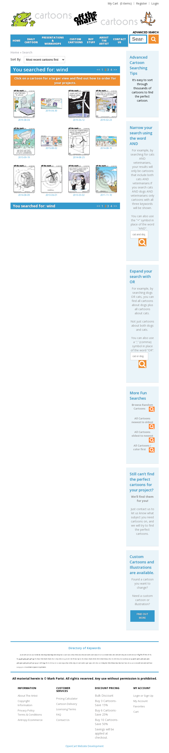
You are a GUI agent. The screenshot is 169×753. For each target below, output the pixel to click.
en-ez (134, 654)
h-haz (38, 659)
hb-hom (44, 659)
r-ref (40, 663)
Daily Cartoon (31, 40)
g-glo (21, 659)
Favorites (139, 706)
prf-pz (32, 663)
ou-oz (128, 659)
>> (115, 69)
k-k (68, 659)
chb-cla (78, 654)
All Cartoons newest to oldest (143, 420)
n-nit (114, 659)
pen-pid (140, 659)
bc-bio (41, 654)
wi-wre (144, 663)
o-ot (124, 659)
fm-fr (147, 654)
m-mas (85, 659)
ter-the (108, 663)
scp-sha (65, 663)
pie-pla (146, 659)
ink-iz (61, 659)
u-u (132, 663)
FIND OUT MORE (142, 616)
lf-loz (75, 659)
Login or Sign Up (143, 695)
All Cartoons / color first (143, 447)
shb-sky (72, 663)
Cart (136, 712)
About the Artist (104, 40)
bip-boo (47, 654)
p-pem (134, 659)
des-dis (112, 654)
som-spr (85, 663)
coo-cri (97, 654)
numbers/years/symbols (35, 667)
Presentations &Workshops (53, 40)
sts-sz (98, 663)
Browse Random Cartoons (143, 406)
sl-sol (78, 663)
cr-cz (102, 654)
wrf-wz (149, 663)
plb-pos (20, 663)
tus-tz (127, 663)
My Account (140, 701)
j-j (65, 659)
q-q (36, 663)
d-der (107, 654)
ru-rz (54, 663)
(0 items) (120, 3)
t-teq (103, 663)
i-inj (57, 659)
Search (27, 52)
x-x (18, 667)
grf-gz (32, 659)
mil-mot (100, 659)
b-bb (37, 654)
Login (155, 3)
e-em (129, 654)
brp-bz (60, 654)
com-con (90, 654)
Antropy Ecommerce (30, 720)
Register (141, 3)
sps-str (92, 663)
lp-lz (79, 659)
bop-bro (53, 654)
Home (16, 40)
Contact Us (119, 40)
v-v (135, 663)
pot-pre (26, 663)
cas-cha (71, 654)
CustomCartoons (75, 40)
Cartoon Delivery (66, 704)
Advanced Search (146, 32)
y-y (20, 667)
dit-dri (119, 654)
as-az (32, 654)
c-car (65, 654)
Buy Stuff (91, 40)
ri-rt (50, 663)
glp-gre (26, 659)
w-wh (138, 663)
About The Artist (27, 695)
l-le (71, 659)
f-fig (138, 654)
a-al (22, 654)
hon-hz (51, 659)
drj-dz (124, 654)
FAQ (58, 714)
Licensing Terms (66, 709)
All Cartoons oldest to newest (143, 433)
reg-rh (45, 663)
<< (98, 69)
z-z (23, 667)
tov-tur (122, 663)
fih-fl (142, 654)
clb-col (84, 654)
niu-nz (120, 659)
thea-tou (115, 663)
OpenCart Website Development (84, 746)
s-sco (59, 663)
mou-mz (108, 659)
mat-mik (93, 659)
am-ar (26, 654)
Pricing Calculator (67, 698)
